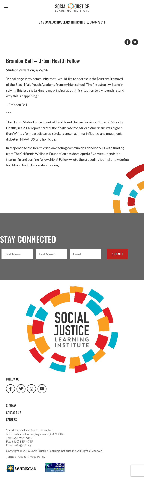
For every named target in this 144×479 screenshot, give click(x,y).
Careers (11, 419)
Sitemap (11, 405)
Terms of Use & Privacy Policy (25, 456)
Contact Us (13, 412)
